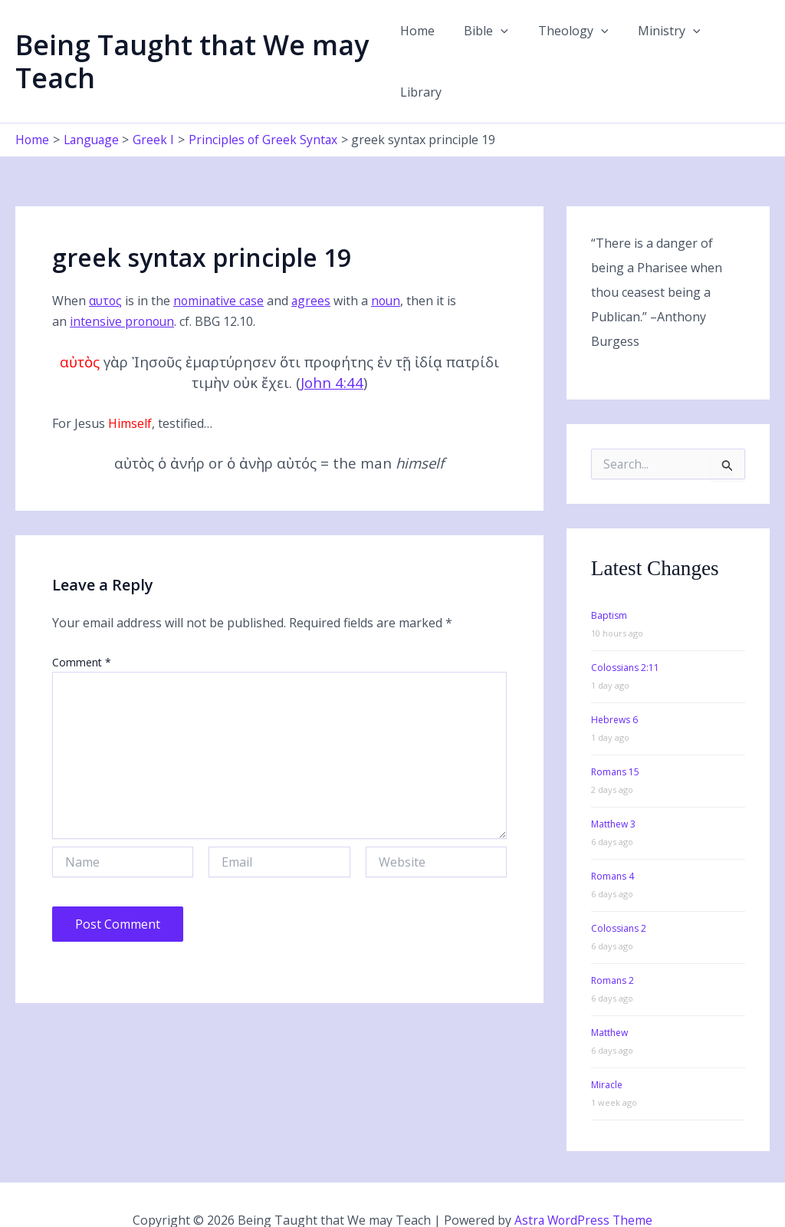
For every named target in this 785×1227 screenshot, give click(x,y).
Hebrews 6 (614, 687)
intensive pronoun (123, 289)
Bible (487, 45)
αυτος (106, 268)
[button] (502, 45)
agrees (315, 268)
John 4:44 (332, 349)
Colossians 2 (618, 896)
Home (423, 45)
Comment (81, 629)
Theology (569, 45)
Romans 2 (612, 948)
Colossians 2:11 (625, 635)
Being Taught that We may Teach (192, 45)
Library (736, 45)
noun (391, 268)
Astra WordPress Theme (583, 1188)
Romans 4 (612, 843)
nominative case (221, 268)
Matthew (609, 1000)
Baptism (609, 583)
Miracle (606, 1052)
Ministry (660, 45)
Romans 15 (615, 739)
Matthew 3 (613, 791)
